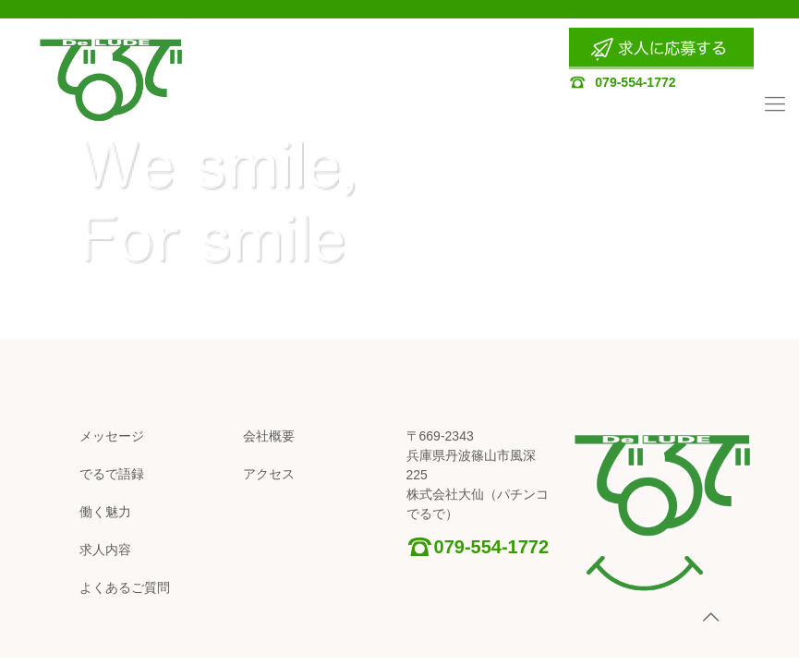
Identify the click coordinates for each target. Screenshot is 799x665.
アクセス (269, 473)
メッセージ (111, 436)
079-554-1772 (622, 82)
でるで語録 (111, 473)
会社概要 (269, 436)
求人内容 (105, 549)
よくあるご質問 (124, 587)
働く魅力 (105, 511)
